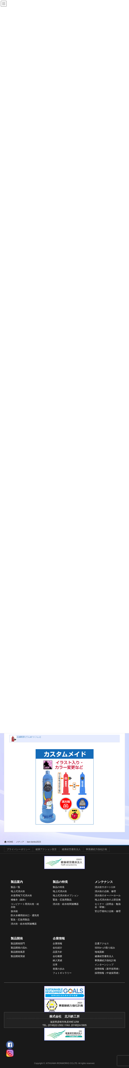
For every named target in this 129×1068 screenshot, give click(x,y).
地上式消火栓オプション (66, 895)
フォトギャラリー (62, 973)
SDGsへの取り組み (105, 947)
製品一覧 (15, 887)
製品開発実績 (18, 956)
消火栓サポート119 (105, 887)
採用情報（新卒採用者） (108, 968)
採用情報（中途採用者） (108, 973)
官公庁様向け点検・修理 (108, 911)
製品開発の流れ (19, 947)
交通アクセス (102, 943)
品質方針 (57, 952)
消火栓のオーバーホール (108, 895)
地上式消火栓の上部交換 (108, 899)
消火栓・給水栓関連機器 (24, 923)
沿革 (55, 964)
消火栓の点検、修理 (105, 891)
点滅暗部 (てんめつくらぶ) (29, 737)
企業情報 (59, 938)
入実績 (58, 960)
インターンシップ (104, 964)
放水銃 (14, 911)
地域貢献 (99, 952)
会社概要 (57, 956)
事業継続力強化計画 (96, 849)
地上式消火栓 (18, 891)
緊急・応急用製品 (20, 919)
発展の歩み (58, 968)
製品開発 (17, 938)
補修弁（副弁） (19, 899)
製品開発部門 (18, 943)
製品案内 (17, 882)
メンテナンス (104, 882)
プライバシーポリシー (18, 849)
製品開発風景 (18, 952)
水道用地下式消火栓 (21, 895)
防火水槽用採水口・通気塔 (25, 915)
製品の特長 (60, 882)
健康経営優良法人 (71, 849)
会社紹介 (57, 947)
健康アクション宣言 (46, 849)
